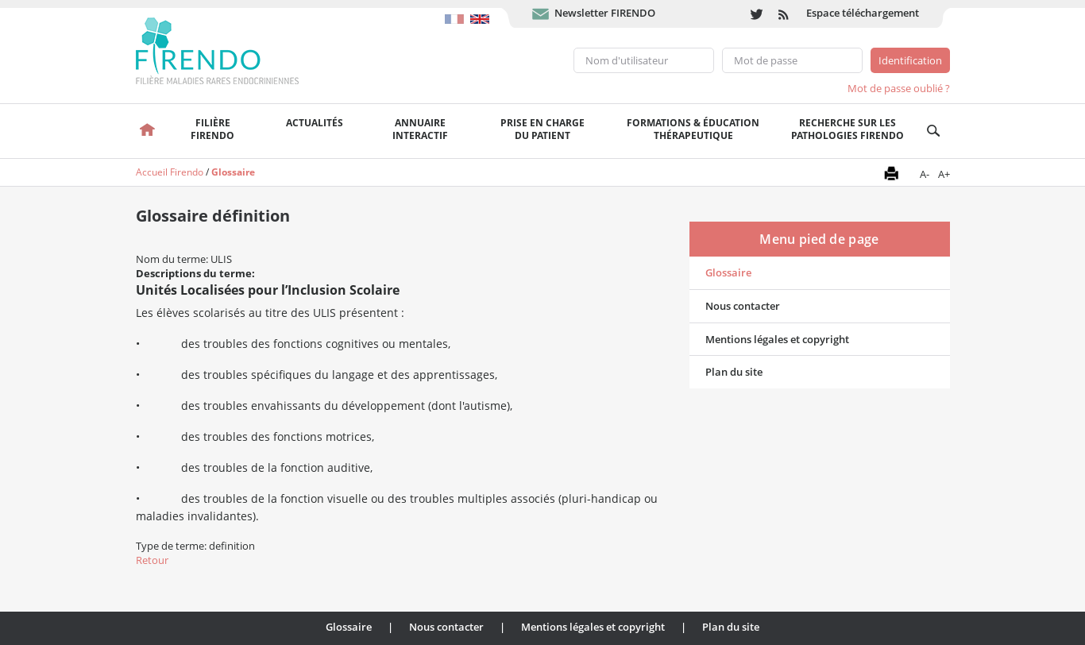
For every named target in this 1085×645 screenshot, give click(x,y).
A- (924, 174)
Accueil (148, 131)
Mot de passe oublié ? (899, 88)
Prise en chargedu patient (542, 129)
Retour (152, 560)
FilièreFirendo (212, 129)
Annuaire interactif (420, 129)
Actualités (314, 122)
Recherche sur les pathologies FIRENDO (847, 129)
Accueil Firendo (169, 172)
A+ (944, 174)
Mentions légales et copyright (777, 339)
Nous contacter (742, 306)
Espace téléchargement (862, 13)
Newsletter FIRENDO (604, 13)
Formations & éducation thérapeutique (693, 129)
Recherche (933, 131)
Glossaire (233, 172)
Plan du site (734, 372)
